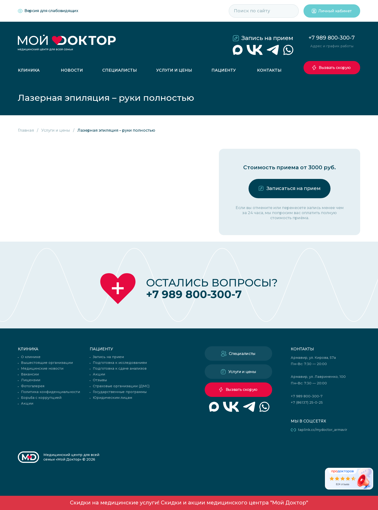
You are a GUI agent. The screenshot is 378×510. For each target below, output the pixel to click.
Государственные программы (120, 392)
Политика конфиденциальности (50, 392)
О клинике (30, 357)
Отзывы (100, 380)
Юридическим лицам (112, 397)
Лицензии (30, 380)
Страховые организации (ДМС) (121, 386)
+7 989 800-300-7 (332, 37)
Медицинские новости (42, 368)
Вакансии (30, 374)
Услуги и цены (174, 70)
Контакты (269, 70)
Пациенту (223, 70)
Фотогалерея (32, 386)
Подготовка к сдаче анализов (120, 368)
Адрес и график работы (331, 46)
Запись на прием (267, 37)
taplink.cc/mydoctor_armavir (322, 430)
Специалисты (119, 70)
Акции (27, 403)
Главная (26, 130)
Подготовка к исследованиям (120, 362)
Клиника (29, 70)
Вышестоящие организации (47, 362)
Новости (72, 70)
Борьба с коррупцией (41, 397)
